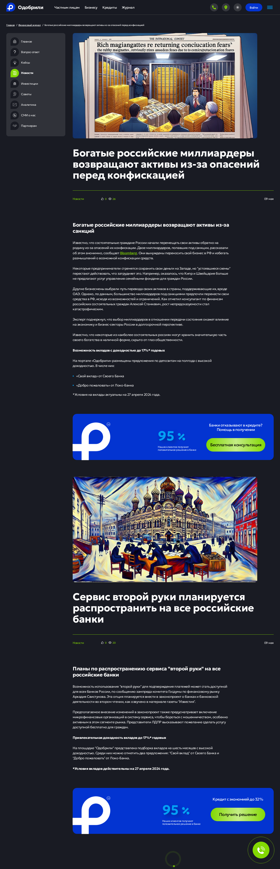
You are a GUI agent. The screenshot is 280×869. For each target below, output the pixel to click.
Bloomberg (128, 252)
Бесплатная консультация (235, 444)
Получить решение (238, 814)
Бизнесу (91, 7)
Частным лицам (67, 7)
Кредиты (109, 7)
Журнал (128, 7)
